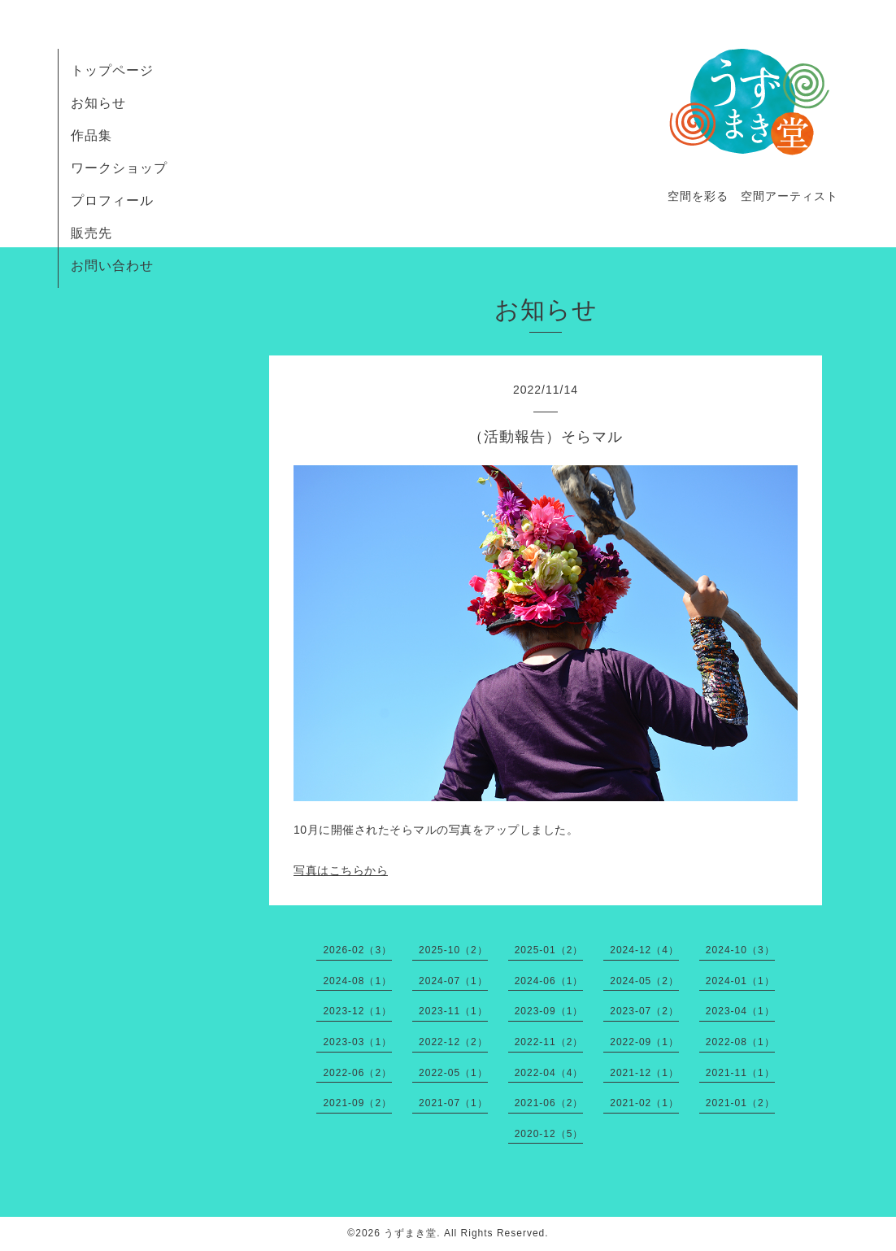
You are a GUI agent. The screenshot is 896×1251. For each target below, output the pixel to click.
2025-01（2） (549, 950)
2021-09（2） (357, 1103)
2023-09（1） (549, 1011)
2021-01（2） (740, 1103)
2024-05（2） (644, 981)
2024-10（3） (740, 950)
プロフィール (112, 200)
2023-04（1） (740, 1011)
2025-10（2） (453, 950)
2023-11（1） (453, 1011)
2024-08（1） (357, 981)
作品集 (91, 135)
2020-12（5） (549, 1134)
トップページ (112, 70)
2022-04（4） (549, 1073)
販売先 (91, 233)
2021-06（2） (549, 1103)
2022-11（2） (549, 1042)
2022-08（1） (740, 1042)
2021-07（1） (453, 1103)
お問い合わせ (112, 265)
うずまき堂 (410, 1233)
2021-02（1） (644, 1103)
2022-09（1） (644, 1042)
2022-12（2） (453, 1042)
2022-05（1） (453, 1073)
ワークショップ (119, 168)
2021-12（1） (644, 1073)
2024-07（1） (453, 981)
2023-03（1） (357, 1042)
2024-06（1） (549, 981)
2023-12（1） (357, 1011)
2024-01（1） (740, 981)
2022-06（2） (357, 1073)
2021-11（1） (740, 1073)
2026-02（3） (357, 950)
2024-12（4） (644, 950)
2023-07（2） (644, 1011)
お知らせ (98, 103)
